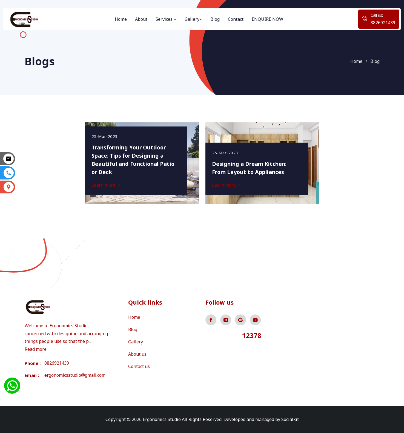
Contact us (139, 365)
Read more (36, 349)
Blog (215, 19)
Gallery (193, 19)
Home (121, 19)
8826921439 (383, 23)
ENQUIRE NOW (267, 19)
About (141, 19)
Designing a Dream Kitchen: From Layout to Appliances (250, 167)
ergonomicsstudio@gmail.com (74, 375)
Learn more (106, 185)
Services (166, 19)
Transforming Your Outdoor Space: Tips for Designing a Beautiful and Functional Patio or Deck (134, 159)
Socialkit (290, 419)
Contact (235, 19)
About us (137, 353)
